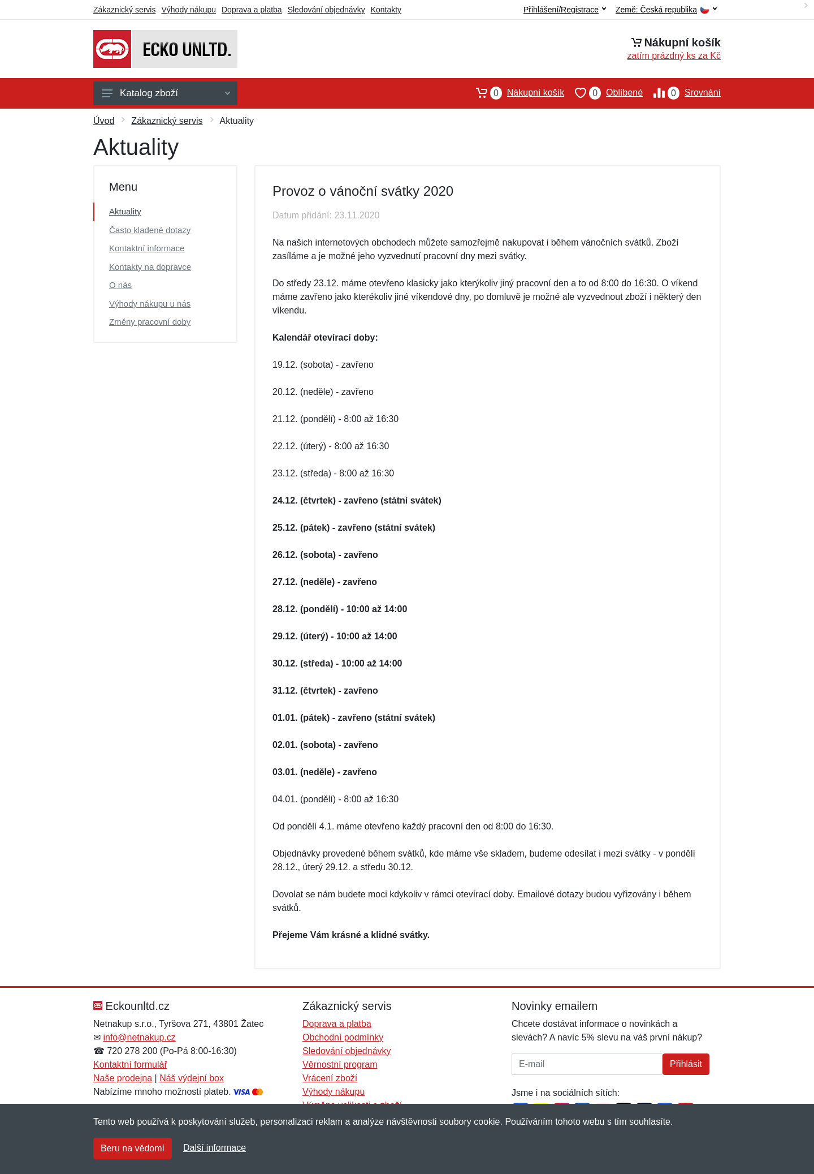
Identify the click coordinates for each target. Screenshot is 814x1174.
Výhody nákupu (188, 9)
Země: (666, 10)
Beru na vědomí (132, 1148)
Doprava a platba (252, 9)
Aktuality (125, 211)
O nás (120, 285)
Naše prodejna (122, 1078)
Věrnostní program (340, 1064)
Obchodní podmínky (342, 1037)
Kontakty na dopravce (150, 267)
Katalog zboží (166, 93)
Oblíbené (603, 93)
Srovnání (682, 93)
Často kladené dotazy (149, 230)
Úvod (103, 121)
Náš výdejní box (191, 1078)
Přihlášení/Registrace (564, 10)
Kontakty (386, 9)
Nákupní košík (514, 93)
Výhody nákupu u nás (149, 303)
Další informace (214, 1148)
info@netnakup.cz (139, 1037)
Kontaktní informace (146, 248)
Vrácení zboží (329, 1078)
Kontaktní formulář (130, 1064)
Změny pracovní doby (149, 321)
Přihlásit (686, 1064)
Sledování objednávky (326, 9)
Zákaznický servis (124, 9)
